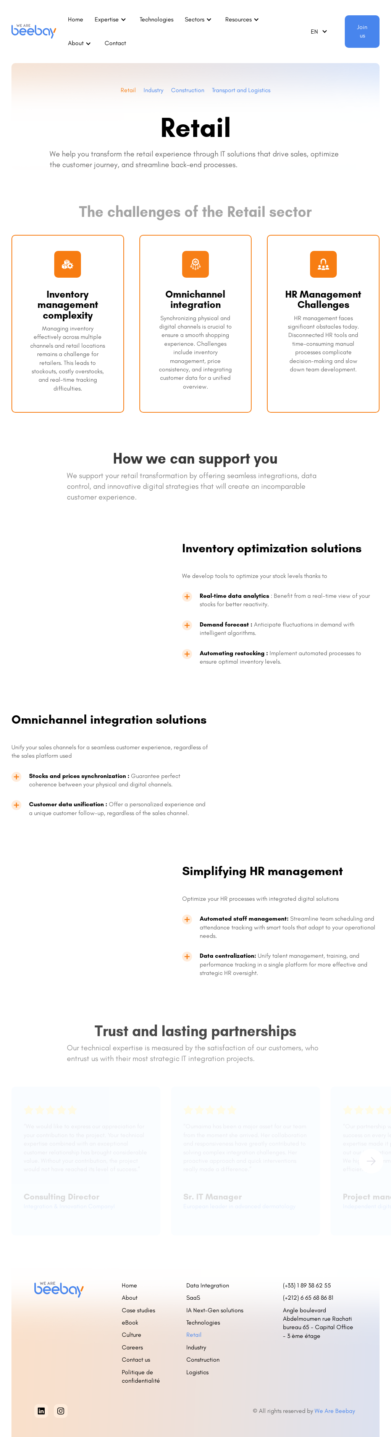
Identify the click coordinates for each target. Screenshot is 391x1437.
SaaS (193, 1297)
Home (75, 19)
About (129, 1297)
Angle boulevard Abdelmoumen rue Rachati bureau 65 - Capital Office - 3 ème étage (318, 1323)
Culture (131, 1334)
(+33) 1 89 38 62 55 (307, 1285)
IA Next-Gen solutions (214, 1310)
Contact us (136, 1359)
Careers (132, 1347)
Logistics (197, 1372)
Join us (362, 31)
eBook (130, 1322)
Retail (128, 90)
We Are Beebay (336, 1410)
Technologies (156, 19)
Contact (115, 43)
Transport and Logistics (241, 90)
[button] (111, 19)
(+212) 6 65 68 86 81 (309, 1297)
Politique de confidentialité (141, 1376)
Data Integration (207, 1285)
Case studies (138, 1310)
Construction (187, 90)
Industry (153, 90)
